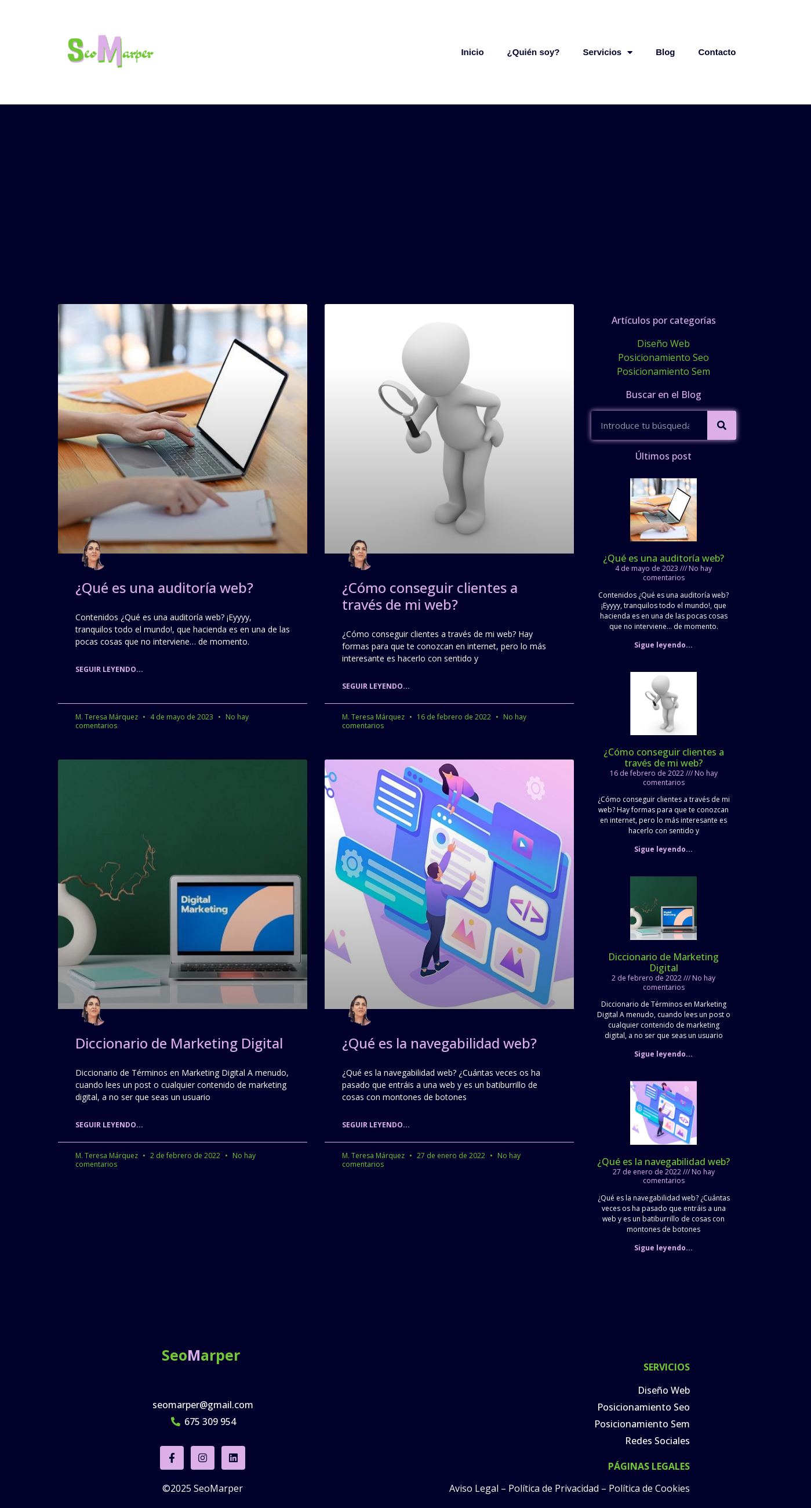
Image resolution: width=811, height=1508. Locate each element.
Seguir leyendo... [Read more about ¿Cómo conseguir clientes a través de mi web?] (376, 686)
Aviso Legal (474, 1486)
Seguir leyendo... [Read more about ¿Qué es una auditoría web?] (109, 669)
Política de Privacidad (553, 1486)
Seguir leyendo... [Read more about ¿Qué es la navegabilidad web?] (376, 1125)
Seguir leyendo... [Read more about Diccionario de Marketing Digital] (109, 1125)
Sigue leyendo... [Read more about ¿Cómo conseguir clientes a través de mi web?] (663, 849)
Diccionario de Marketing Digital (179, 1043)
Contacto (717, 52)
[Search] (721, 425)
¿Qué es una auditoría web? (164, 587)
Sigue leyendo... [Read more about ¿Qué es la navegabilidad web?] (663, 1248)
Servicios (607, 52)
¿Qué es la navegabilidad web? (439, 1043)
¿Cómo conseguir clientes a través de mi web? (430, 596)
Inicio (472, 52)
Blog (665, 52)
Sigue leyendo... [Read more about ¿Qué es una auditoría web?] (663, 645)
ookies (675, 1486)
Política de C (635, 1486)
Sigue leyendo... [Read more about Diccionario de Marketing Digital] (663, 1054)
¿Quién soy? (533, 52)
